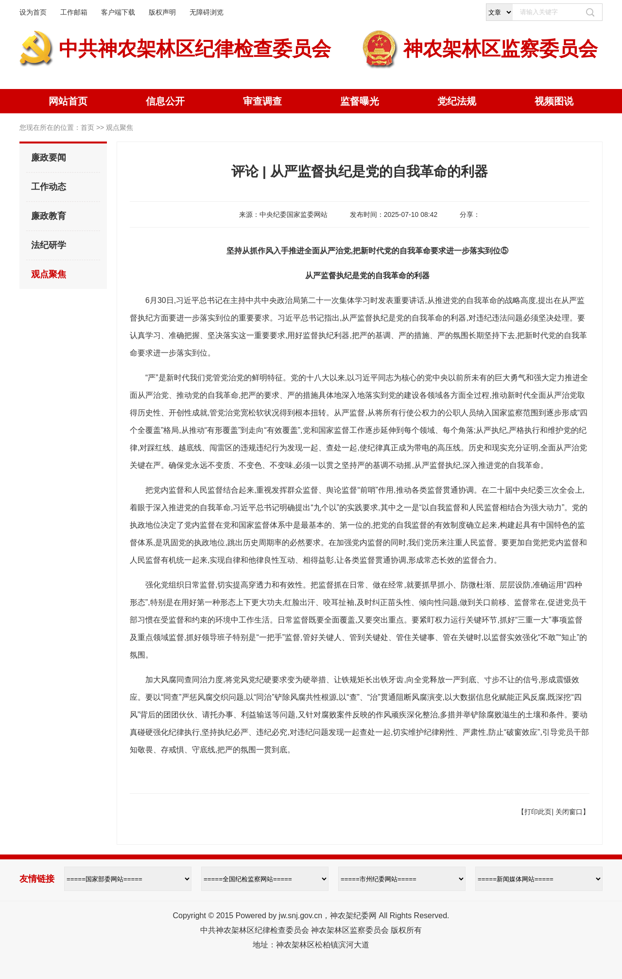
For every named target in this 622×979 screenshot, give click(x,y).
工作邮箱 (73, 12)
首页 (87, 127)
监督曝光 (359, 101)
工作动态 (48, 187)
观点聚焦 (48, 274)
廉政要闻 (48, 157)
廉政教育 (48, 216)
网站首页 (68, 101)
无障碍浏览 (207, 12)
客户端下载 (118, 12)
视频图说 (554, 101)
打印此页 (538, 812)
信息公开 (165, 101)
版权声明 (162, 12)
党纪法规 (456, 101)
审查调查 (262, 101)
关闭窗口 (569, 812)
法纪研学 (48, 245)
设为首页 (33, 12)
